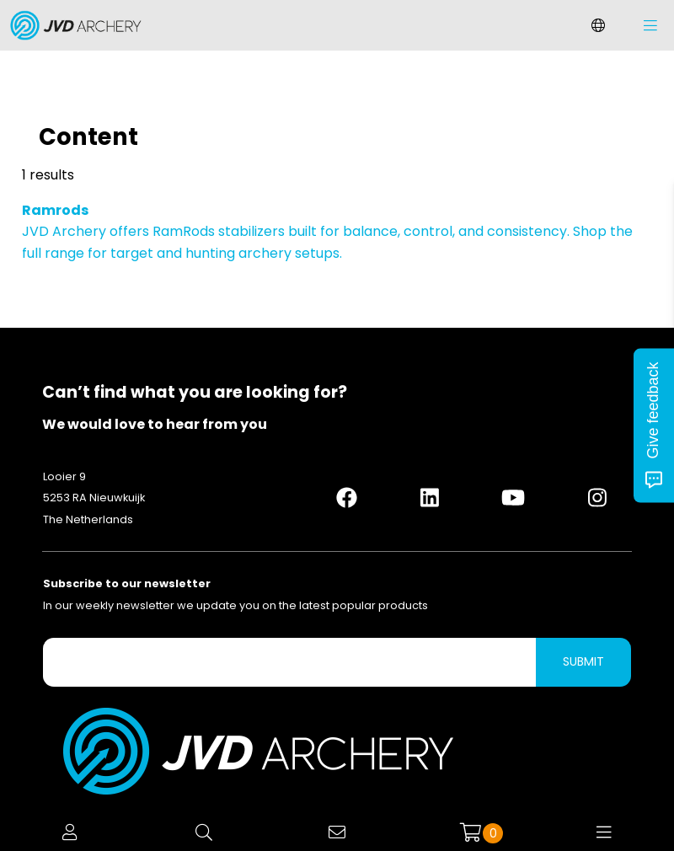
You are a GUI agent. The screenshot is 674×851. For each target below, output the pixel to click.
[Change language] (598, 25)
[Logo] (71, 25)
